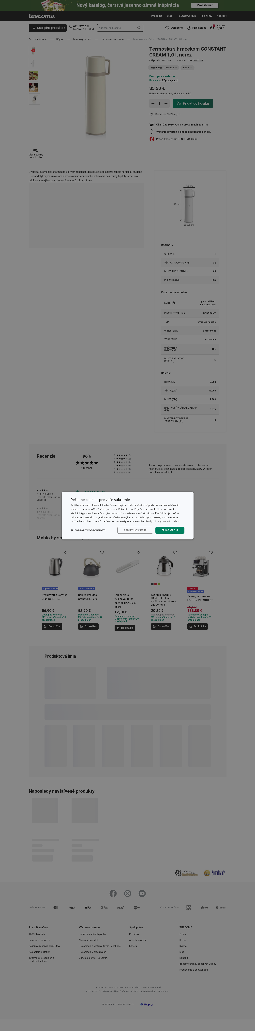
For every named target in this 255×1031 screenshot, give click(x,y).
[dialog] (128, 515)
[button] (88, 530)
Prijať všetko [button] (169, 530)
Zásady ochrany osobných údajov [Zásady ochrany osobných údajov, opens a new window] (163, 521)
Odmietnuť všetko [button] (133, 530)
